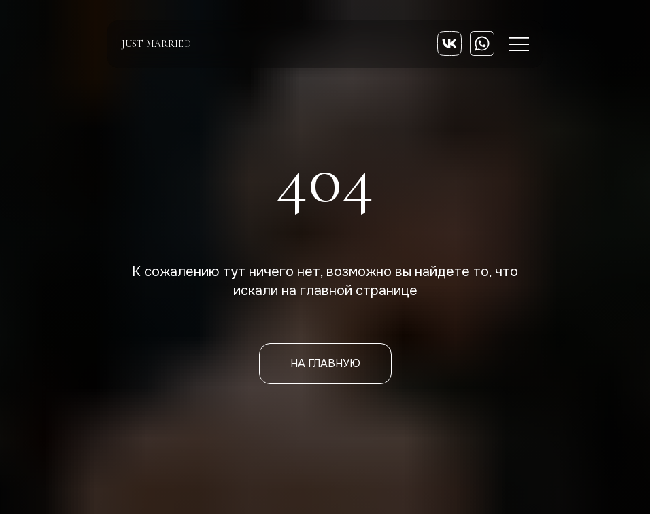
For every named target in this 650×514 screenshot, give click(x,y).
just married (156, 44)
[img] (449, 43)
